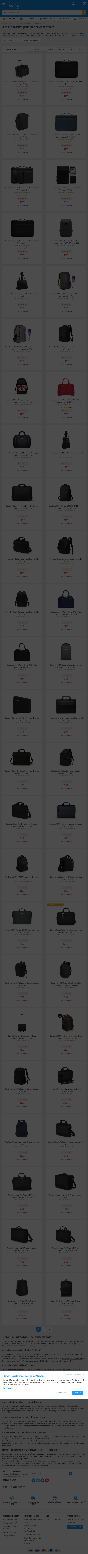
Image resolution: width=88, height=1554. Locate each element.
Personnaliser (61, 1393)
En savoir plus (8, 1388)
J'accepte (77, 1393)
